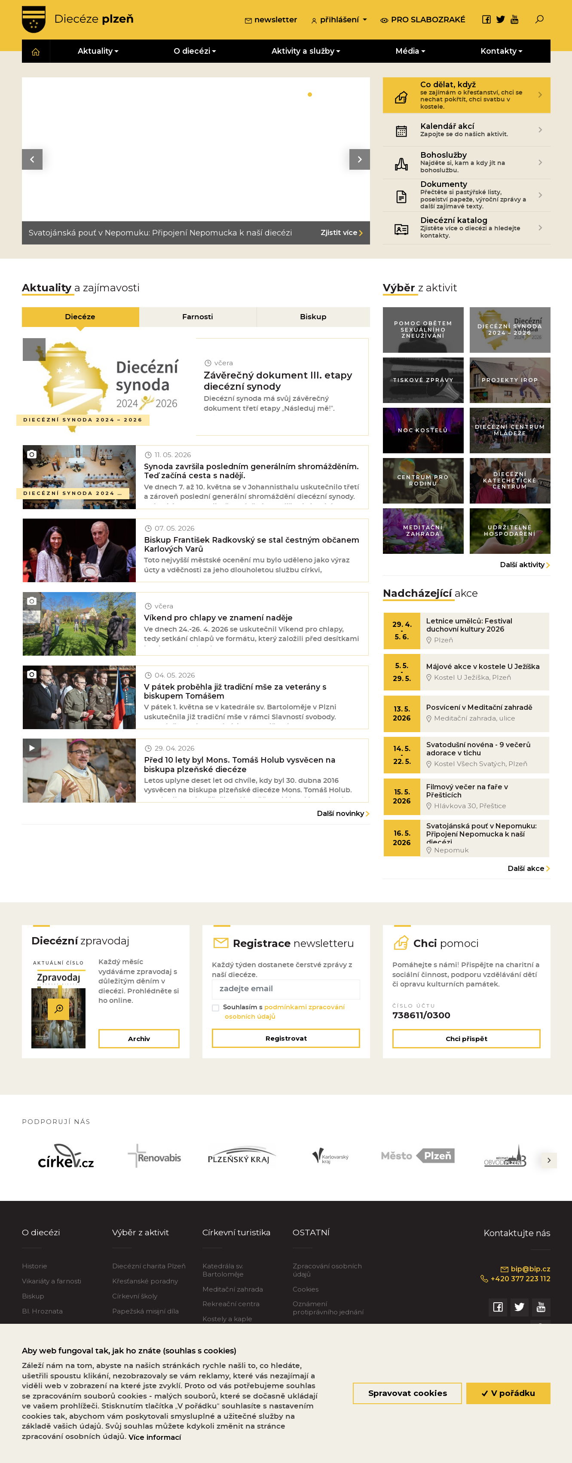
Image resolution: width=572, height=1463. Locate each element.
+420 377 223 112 (514, 1292)
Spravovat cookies (407, 1393)
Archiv (138, 1052)
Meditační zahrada (232, 1302)
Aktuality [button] (95, 52)
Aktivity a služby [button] (303, 52)
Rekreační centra (231, 1317)
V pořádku (508, 1393)
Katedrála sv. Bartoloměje (223, 1283)
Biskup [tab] (313, 318)
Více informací (154, 1437)
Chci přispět (466, 1052)
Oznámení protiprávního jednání (328, 1321)
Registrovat (286, 1051)
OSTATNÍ (312, 1245)
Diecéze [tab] (80, 318)
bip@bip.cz (525, 1282)
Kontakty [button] (498, 52)
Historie (34, 1279)
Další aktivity (522, 570)
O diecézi (41, 1245)
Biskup (33, 1309)
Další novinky (340, 827)
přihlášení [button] (335, 21)
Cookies (305, 1302)
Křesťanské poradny (145, 1294)
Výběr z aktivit (142, 1245)
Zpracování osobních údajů (327, 1283)
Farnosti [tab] (198, 318)
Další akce (526, 879)
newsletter (271, 21)
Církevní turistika (238, 1245)
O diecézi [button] (192, 52)
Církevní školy (134, 1309)
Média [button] (407, 52)
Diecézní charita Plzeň (149, 1279)
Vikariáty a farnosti (51, 1294)
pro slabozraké (422, 20)
